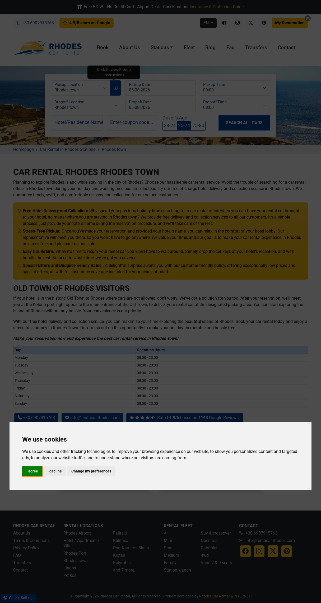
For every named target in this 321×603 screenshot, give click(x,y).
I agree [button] (32, 471)
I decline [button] (55, 471)
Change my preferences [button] (91, 471)
